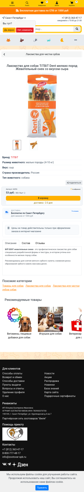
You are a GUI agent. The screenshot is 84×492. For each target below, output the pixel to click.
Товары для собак (13, 285)
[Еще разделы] (75, 40)
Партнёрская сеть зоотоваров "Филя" (24, 418)
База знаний (51, 388)
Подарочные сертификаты (60, 396)
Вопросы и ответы (13, 388)
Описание (11, 243)
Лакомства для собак (38, 285)
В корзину (43, 198)
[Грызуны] (35, 40)
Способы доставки (13, 380)
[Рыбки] (49, 40)
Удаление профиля (13, 392)
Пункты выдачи (11, 384)
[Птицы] (62, 40)
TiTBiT (14, 157)
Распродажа (51, 380)
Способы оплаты (12, 373)
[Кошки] (8, 40)
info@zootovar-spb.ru (14, 456)
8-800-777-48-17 (11, 453)
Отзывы (40, 243)
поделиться (74, 182)
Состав (26, 243)
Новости (49, 373)
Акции (48, 377)
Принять (42, 487)
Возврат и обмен (12, 377)
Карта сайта (51, 392)
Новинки (49, 384)
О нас (5, 396)
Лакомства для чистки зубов (31, 54)
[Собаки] (22, 40)
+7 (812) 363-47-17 (72, 17)
